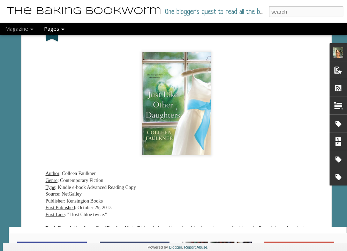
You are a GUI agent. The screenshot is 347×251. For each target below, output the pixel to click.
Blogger (175, 247)
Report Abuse (196, 247)
